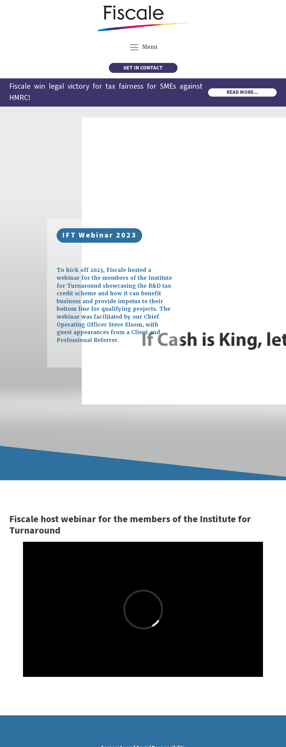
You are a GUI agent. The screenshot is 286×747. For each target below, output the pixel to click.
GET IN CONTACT (143, 68)
